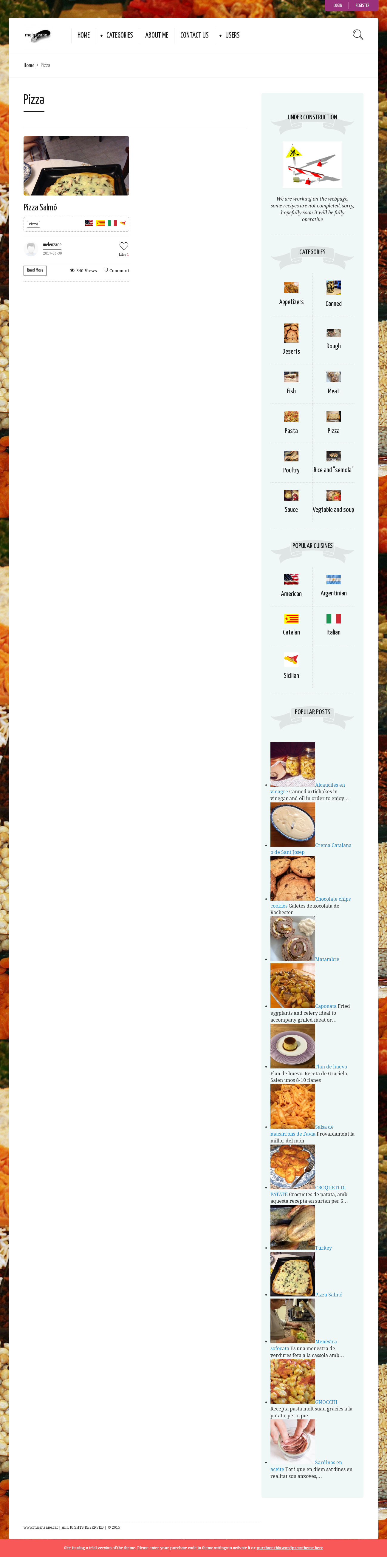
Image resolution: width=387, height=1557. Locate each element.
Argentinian (334, 593)
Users (232, 35)
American (291, 594)
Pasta (291, 431)
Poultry (291, 470)
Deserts (291, 351)
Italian (333, 632)
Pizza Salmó (40, 207)
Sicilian (291, 675)
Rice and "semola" (334, 470)
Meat (333, 391)
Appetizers (291, 302)
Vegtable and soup (333, 509)
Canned (334, 304)
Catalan (291, 632)
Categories (119, 35)
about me (156, 35)
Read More (35, 270)
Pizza (33, 224)
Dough (333, 346)
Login (338, 5)
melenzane (52, 244)
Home (84, 35)
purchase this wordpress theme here (289, 1548)
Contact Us (194, 35)
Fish (291, 391)
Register (362, 5)
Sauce (291, 509)
